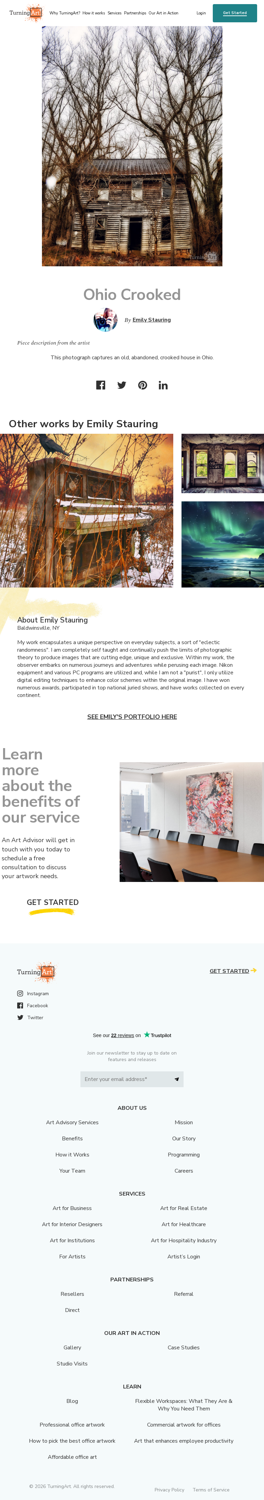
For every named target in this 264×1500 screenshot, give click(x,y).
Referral (184, 1294)
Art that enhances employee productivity (183, 1441)
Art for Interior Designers (72, 1224)
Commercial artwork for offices (184, 1425)
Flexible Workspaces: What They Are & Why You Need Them (183, 1404)
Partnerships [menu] (135, 13)
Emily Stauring (152, 320)
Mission (184, 1122)
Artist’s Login (183, 1256)
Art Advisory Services (72, 1122)
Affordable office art (72, 1457)
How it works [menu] (93, 13)
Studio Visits (72, 1364)
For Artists (72, 1256)
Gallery (72, 1347)
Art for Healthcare (184, 1224)
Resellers (72, 1294)
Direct (72, 1310)
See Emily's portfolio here (132, 717)
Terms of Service (211, 1490)
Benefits (72, 1138)
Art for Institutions (72, 1240)
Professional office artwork (72, 1425)
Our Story (184, 1138)
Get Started (235, 12)
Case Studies (184, 1347)
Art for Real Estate (183, 1208)
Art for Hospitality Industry (184, 1240)
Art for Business (72, 1208)
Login (201, 13)
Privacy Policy (169, 1490)
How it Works (72, 1155)
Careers (184, 1171)
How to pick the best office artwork (72, 1441)
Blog (72, 1401)
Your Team (72, 1171)
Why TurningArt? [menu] (65, 13)
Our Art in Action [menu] (163, 13)
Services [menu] (114, 13)
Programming (184, 1155)
